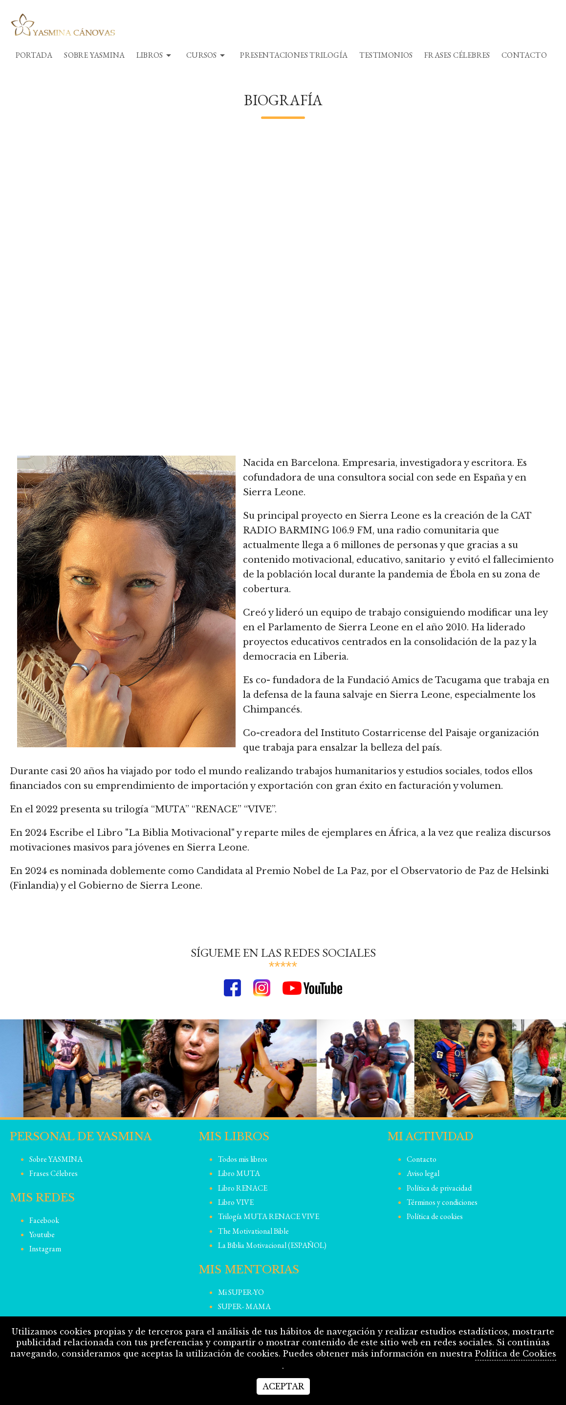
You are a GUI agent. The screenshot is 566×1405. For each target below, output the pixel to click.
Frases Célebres (457, 55)
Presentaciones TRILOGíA (294, 55)
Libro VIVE (236, 1202)
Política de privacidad (439, 1188)
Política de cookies (435, 1216)
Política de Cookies (515, 1354)
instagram (45, 1249)
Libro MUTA (239, 1173)
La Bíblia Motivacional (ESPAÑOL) (272, 1245)
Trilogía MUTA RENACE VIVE (268, 1216)
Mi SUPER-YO (241, 1292)
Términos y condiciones (442, 1202)
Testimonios (386, 55)
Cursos (207, 55)
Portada (34, 55)
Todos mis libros (242, 1159)
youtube (42, 1234)
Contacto (524, 55)
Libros (155, 55)
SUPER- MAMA (244, 1306)
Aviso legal (423, 1173)
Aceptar (283, 1386)
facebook (44, 1220)
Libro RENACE (242, 1188)
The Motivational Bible (253, 1231)
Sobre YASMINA (94, 55)
